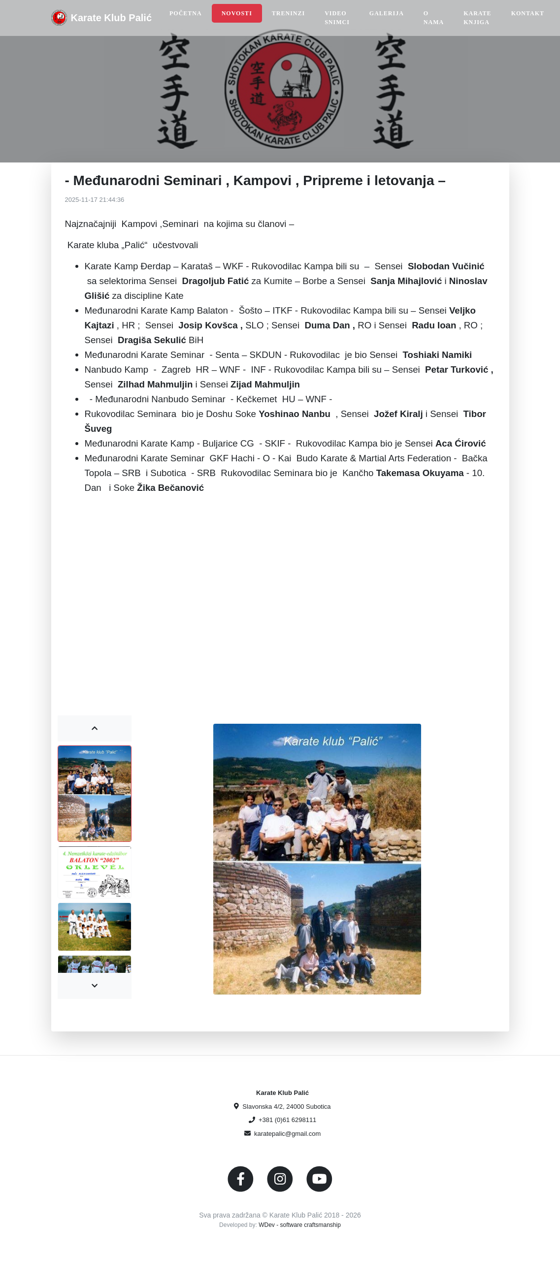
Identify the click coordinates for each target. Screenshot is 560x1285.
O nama (434, 18)
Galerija (386, 13)
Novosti (237, 13)
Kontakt (527, 13)
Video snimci (337, 18)
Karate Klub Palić (111, 17)
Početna (185, 13)
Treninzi (288, 13)
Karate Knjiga (477, 18)
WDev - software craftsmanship (300, 1224)
